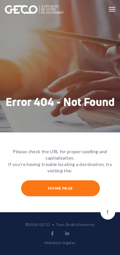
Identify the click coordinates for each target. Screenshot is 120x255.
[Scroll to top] (107, 212)
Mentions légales (60, 242)
